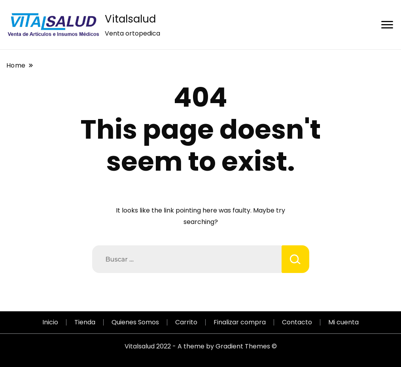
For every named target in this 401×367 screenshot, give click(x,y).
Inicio (50, 322)
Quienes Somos (135, 322)
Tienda (84, 322)
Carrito (186, 322)
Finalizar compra (240, 322)
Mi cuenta (343, 322)
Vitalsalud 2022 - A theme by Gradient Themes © (201, 346)
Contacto (297, 322)
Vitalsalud (130, 19)
